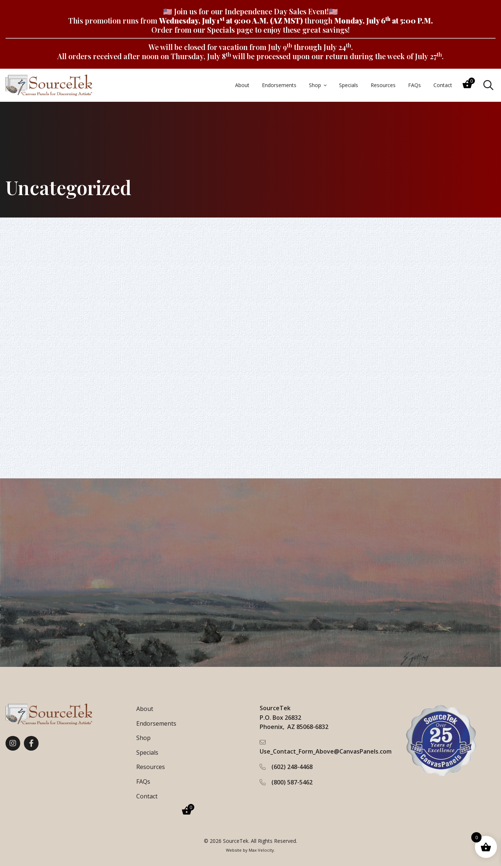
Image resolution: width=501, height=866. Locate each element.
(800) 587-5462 (292, 782)
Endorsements (156, 723)
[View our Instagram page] (13, 743)
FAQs (143, 781)
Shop (143, 738)
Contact (147, 796)
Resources (150, 767)
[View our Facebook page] (31, 743)
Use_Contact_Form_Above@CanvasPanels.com (326, 751)
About (144, 709)
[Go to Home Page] (49, 85)
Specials (221, 30)
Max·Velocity (261, 850)
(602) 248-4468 (292, 767)
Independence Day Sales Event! (277, 11)
